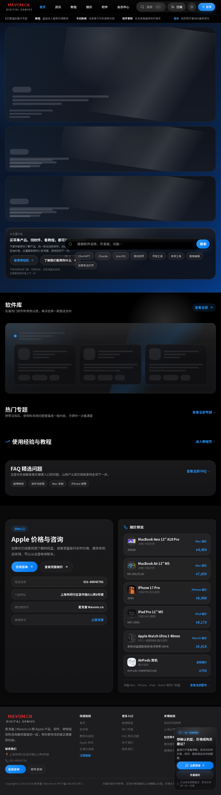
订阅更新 (85, 755)
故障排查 (127, 723)
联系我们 (127, 749)
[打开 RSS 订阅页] (177, 7)
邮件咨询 (36, 769)
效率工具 (176, 256)
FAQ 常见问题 (130, 736)
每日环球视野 (172, 723)
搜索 (203, 244)
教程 (74, 7)
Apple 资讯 (86, 742)
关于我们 (127, 742)
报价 (89, 7)
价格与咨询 (87, 749)
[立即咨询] (195, 765)
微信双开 (139, 256)
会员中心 (123, 7)
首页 (42, 7)
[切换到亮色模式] (192, 7)
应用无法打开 (86, 265)
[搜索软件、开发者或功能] (138, 244)
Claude (103, 256)
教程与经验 (87, 736)
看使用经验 (24, 260)
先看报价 (195, 775)
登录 (207, 7)
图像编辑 (194, 256)
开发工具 (157, 256)
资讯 (58, 7)
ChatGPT (84, 256)
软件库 (84, 729)
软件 (105, 7)
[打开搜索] (151, 7)
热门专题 (127, 729)
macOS (121, 256)
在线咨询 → (15, 769)
